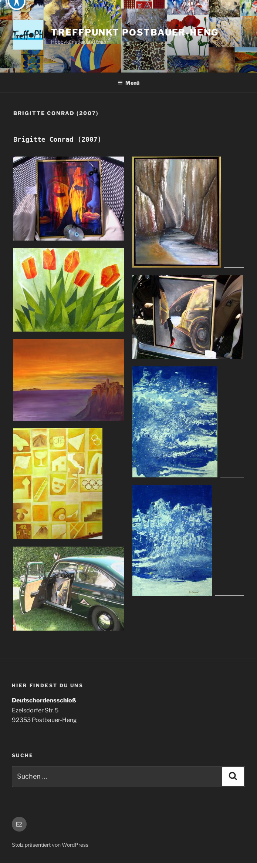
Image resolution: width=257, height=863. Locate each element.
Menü (128, 83)
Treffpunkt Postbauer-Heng (135, 32)
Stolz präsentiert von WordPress (50, 845)
